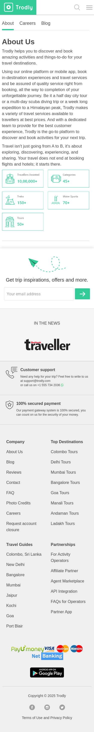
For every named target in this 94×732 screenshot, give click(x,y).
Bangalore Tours (65, 482)
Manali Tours (62, 503)
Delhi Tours (61, 462)
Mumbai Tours (63, 472)
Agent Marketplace (67, 581)
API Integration (64, 591)
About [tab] (8, 23)
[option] (47, 344)
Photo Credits (18, 503)
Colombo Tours (64, 452)
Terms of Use (32, 718)
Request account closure (21, 526)
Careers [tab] (27, 23)
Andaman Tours (65, 513)
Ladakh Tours (63, 523)
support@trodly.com (37, 381)
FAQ (10, 493)
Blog (10, 462)
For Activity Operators (60, 557)
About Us (14, 452)
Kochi (11, 605)
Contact (13, 482)
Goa (10, 616)
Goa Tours (60, 493)
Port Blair (14, 626)
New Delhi (15, 564)
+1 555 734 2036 (50, 385)
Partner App (61, 612)
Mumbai (13, 585)
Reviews (13, 472)
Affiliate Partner (64, 571)
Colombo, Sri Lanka (24, 554)
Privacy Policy (61, 718)
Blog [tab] (45, 23)
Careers (13, 513)
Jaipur (11, 595)
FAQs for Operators (68, 601)
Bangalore (15, 575)
